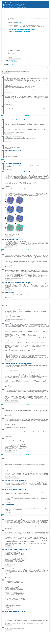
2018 (22, 22)
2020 (19, 22)
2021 (17, 22)
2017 (24, 22)
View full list (11, 64)
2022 (16, 22)
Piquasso (47, 165)
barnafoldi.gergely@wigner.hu (13, 61)
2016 (25, 22)
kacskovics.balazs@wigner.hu (13, 62)
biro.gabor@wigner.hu (12, 60)
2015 (27, 22)
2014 (29, 22)
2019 (20, 22)
